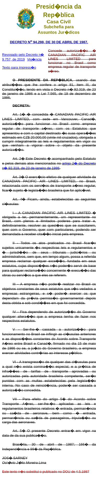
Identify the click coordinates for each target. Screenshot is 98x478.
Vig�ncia (34, 59)
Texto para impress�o (19, 67)
